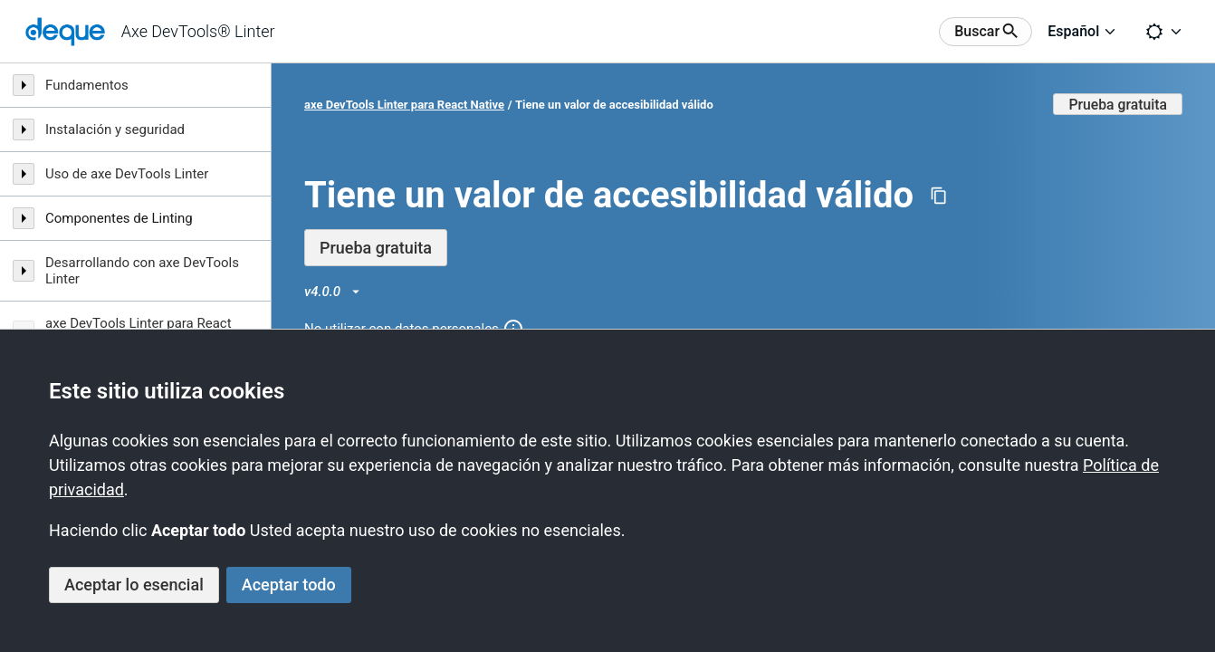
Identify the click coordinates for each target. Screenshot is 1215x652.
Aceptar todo (289, 584)
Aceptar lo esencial (134, 584)
